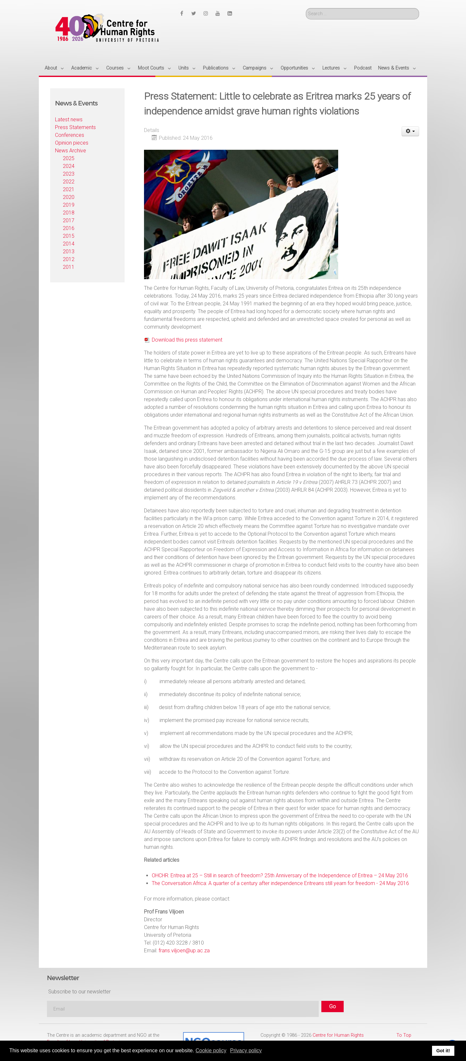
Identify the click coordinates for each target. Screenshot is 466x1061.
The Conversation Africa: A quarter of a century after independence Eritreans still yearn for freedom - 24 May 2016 (280, 883)
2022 (68, 182)
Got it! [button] (443, 1050)
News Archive (70, 151)
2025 (68, 158)
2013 (68, 251)
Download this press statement (187, 340)
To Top (403, 1035)
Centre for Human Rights (338, 1035)
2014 (68, 244)
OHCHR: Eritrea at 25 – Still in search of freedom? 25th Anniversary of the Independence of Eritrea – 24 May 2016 (280, 875)
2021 (68, 189)
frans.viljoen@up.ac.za (184, 950)
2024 (68, 166)
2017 (68, 220)
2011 (68, 267)
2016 (68, 228)
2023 (68, 174)
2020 (68, 197)
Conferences (69, 135)
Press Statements (75, 127)
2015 (68, 236)
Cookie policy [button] (210, 1050)
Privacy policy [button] (246, 1050)
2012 (68, 259)
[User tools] (410, 131)
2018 (68, 213)
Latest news (69, 119)
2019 (68, 205)
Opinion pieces (71, 143)
